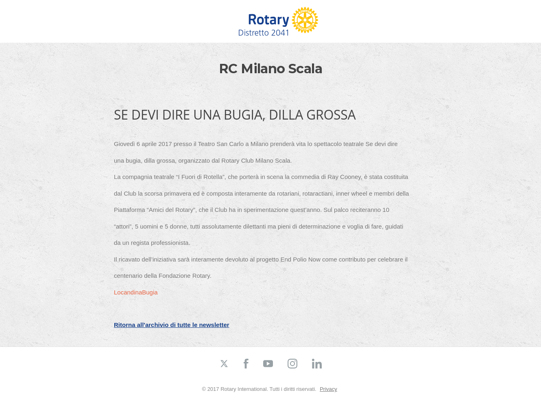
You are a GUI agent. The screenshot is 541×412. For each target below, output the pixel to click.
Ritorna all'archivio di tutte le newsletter (171, 324)
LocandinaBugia (136, 292)
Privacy (328, 389)
